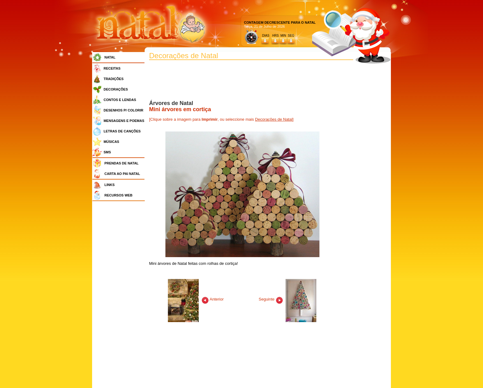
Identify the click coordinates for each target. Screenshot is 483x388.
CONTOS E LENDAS (120, 100)
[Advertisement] (120, 295)
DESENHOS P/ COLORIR (123, 110)
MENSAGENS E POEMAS (124, 121)
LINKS (109, 185)
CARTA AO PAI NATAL (122, 174)
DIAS (265, 35)
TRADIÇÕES (114, 79)
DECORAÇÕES (116, 89)
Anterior (196, 299)
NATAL (110, 57)
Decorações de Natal (273, 119)
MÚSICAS (111, 141)
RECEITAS (112, 68)
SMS (107, 152)
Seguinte (288, 299)
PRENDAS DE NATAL (121, 163)
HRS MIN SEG (283, 35)
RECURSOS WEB (118, 195)
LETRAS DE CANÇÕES (122, 131)
